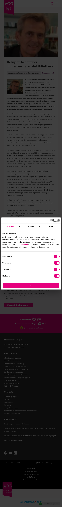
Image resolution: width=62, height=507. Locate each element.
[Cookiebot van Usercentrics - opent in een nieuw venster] (50, 220)
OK (31, 285)
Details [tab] (31, 226)
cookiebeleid (23, 244)
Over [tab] (51, 226)
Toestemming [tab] (11, 226)
